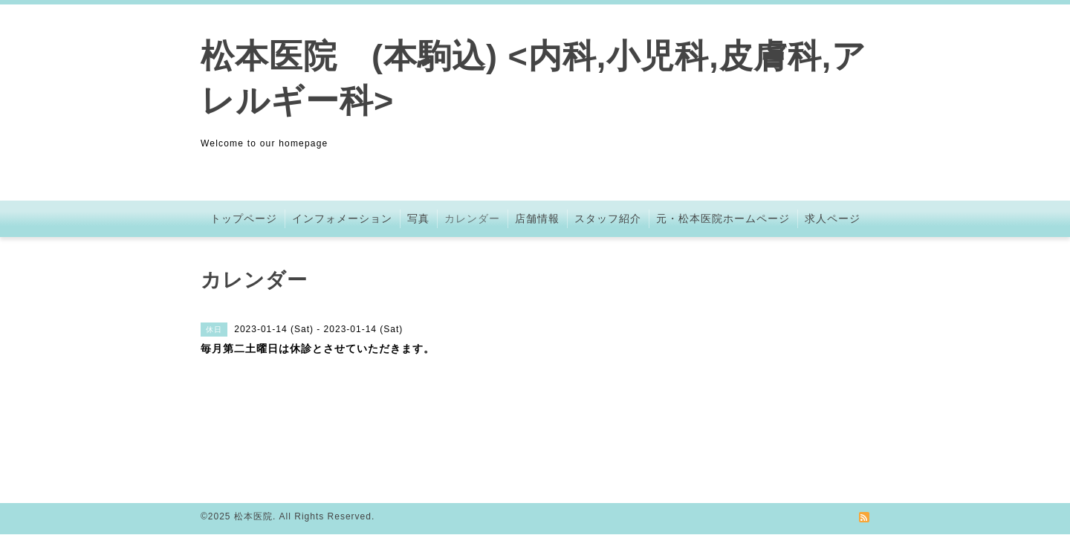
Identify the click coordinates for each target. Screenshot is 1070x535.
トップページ (243, 218)
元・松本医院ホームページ (723, 218)
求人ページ (832, 218)
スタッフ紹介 (607, 218)
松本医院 (253, 516)
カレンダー (472, 218)
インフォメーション (342, 218)
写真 (418, 218)
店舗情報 (537, 218)
